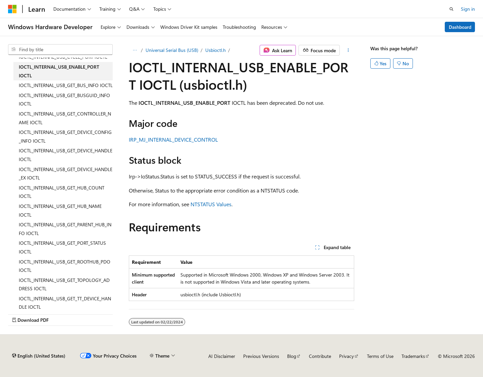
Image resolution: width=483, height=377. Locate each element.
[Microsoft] (12, 9)
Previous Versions (261, 356)
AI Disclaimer (221, 356)
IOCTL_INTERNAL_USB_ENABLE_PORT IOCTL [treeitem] (59, 71)
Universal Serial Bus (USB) (172, 50)
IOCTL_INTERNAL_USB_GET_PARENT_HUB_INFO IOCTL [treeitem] (65, 228)
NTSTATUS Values (211, 204)
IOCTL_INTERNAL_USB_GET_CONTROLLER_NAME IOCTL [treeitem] (65, 118)
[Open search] (451, 9)
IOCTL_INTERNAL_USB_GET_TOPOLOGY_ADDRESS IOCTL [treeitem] (64, 284)
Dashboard (460, 27)
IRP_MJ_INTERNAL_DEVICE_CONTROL (173, 139)
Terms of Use (380, 356)
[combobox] (60, 49)
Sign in (468, 9)
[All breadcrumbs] (135, 50)
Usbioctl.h (215, 50)
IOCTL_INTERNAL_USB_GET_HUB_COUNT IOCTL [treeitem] (61, 192)
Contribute (320, 356)
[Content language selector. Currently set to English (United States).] (38, 356)
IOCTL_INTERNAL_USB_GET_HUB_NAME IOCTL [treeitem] (60, 210)
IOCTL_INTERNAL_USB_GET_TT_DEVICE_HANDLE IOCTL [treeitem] (65, 302)
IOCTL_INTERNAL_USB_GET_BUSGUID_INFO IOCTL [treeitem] (64, 99)
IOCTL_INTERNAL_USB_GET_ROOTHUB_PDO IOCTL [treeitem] (64, 266)
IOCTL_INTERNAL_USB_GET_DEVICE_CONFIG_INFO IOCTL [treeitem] (65, 136)
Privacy (346, 356)
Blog (291, 356)
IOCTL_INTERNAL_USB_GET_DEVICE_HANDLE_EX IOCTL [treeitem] (65, 173)
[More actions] (348, 50)
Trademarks (413, 356)
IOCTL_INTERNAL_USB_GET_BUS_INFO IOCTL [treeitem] (66, 85)
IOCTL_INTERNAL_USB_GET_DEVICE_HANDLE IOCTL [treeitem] (65, 154)
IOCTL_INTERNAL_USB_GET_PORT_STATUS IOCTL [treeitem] (62, 247)
